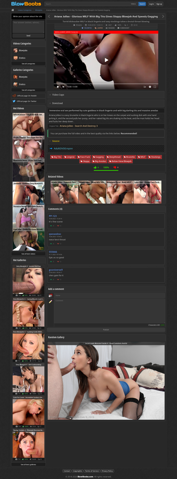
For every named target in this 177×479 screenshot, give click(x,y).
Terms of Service (92, 471)
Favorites (88, 28)
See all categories (28, 64)
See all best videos (28, 254)
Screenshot (124, 28)
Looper (100, 28)
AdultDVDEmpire (63, 148)
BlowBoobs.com (85, 477)
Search (142, 4)
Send (28, 35)
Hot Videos (18, 108)
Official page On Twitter (27, 101)
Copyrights (77, 471)
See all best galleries (28, 464)
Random (111, 28)
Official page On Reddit (27, 96)
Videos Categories (22, 43)
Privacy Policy (107, 471)
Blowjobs (79, 25)
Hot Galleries (19, 260)
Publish (106, 330)
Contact (67, 471)
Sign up (159, 4)
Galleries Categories (23, 70)
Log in (151, 4)
